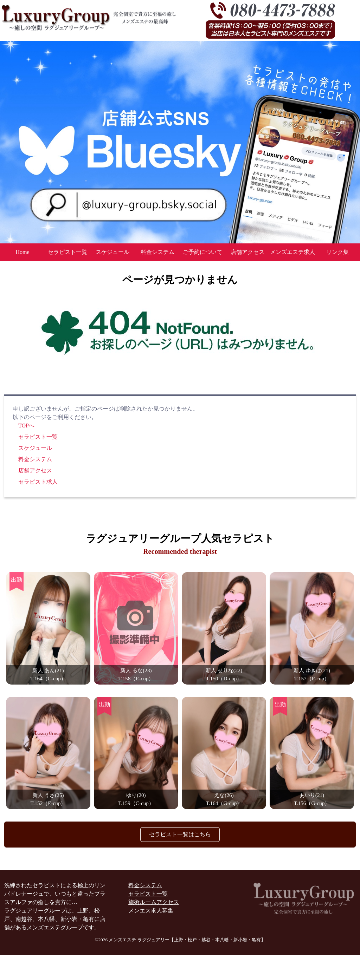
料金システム (157, 252)
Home (22, 252)
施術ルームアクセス (153, 902)
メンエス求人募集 (150, 911)
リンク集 (337, 252)
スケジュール (112, 252)
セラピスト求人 (38, 482)
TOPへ (26, 426)
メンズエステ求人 (292, 252)
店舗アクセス (247, 252)
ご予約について (202, 252)
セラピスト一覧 (67, 252)
